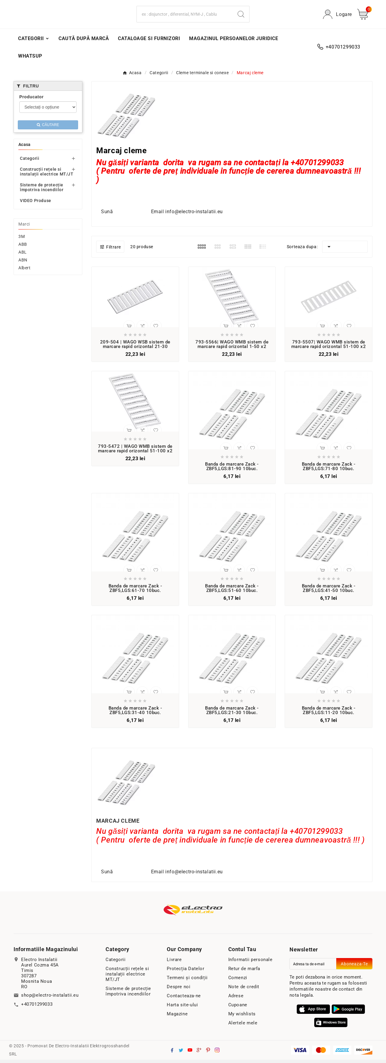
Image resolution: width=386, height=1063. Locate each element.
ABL (22, 255)
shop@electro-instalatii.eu (50, 998)
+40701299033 (36, 1007)
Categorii (29, 161)
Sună (109, 215)
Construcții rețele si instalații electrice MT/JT (47, 175)
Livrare (174, 963)
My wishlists (242, 1017)
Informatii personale (250, 963)
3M (21, 239)
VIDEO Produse (35, 203)
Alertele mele (243, 1026)
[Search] (185, 16)
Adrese (236, 999)
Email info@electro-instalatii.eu (186, 215)
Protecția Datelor (185, 972)
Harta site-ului (182, 1008)
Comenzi (237, 981)
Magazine (177, 1017)
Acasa (24, 147)
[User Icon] (337, 16)
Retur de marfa (244, 972)
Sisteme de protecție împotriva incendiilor (42, 190)
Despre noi (178, 990)
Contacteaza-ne (184, 999)
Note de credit (243, 990)
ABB (22, 247)
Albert (24, 271)
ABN (22, 263)
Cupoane (237, 1008)
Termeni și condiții (187, 981)
